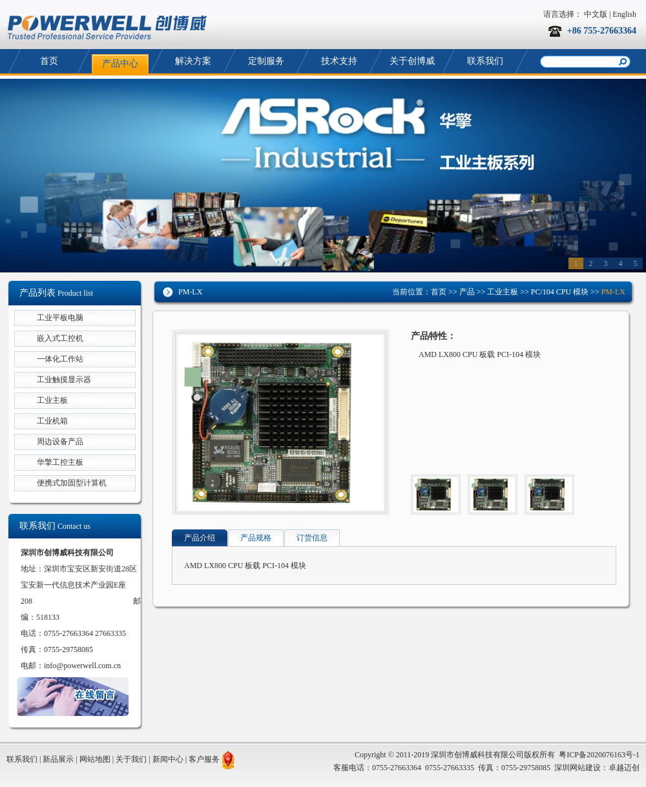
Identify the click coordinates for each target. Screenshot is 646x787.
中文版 (595, 14)
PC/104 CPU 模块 (560, 291)
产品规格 (255, 537)
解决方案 (193, 61)
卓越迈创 (624, 767)
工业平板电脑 (60, 317)
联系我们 (485, 61)
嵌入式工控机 (60, 338)
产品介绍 (199, 537)
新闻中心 (167, 759)
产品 (467, 291)
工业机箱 (52, 420)
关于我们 (131, 759)
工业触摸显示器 (64, 379)
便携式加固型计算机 (72, 482)
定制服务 (266, 61)
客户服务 (204, 759)
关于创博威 (412, 61)
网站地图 (94, 759)
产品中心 (120, 63)
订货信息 (312, 537)
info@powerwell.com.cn (82, 665)
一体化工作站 (60, 358)
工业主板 (501, 291)
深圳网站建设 (577, 767)
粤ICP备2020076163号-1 (599, 754)
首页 (49, 61)
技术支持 (339, 61)
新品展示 (58, 759)
